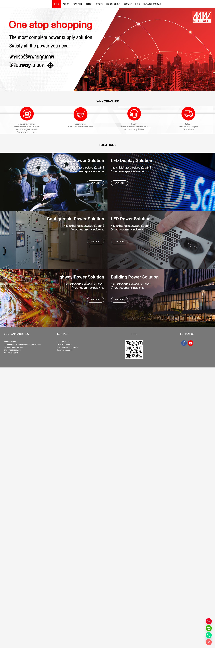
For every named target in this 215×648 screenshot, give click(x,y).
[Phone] (209, 635)
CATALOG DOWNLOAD (151, 4)
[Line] (209, 628)
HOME (58, 4)
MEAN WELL (78, 4)
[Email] (209, 621)
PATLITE (99, 4)
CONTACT (127, 4)
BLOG (137, 4)
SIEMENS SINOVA (113, 4)
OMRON (89, 4)
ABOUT (67, 4)
